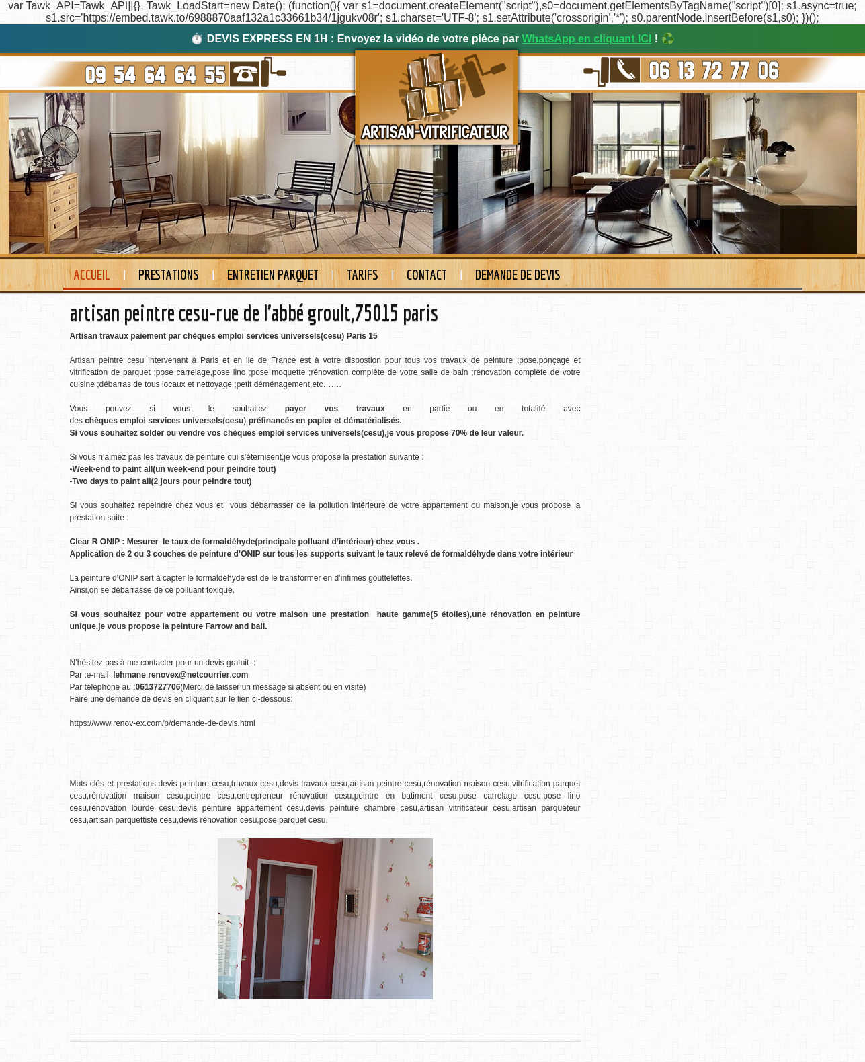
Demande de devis (518, 274)
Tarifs (362, 274)
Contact (427, 274)
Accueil (92, 274)
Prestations (168, 274)
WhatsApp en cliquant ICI (586, 38)
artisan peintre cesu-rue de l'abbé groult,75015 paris (254, 312)
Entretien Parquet (273, 274)
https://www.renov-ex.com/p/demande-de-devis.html (162, 723)
